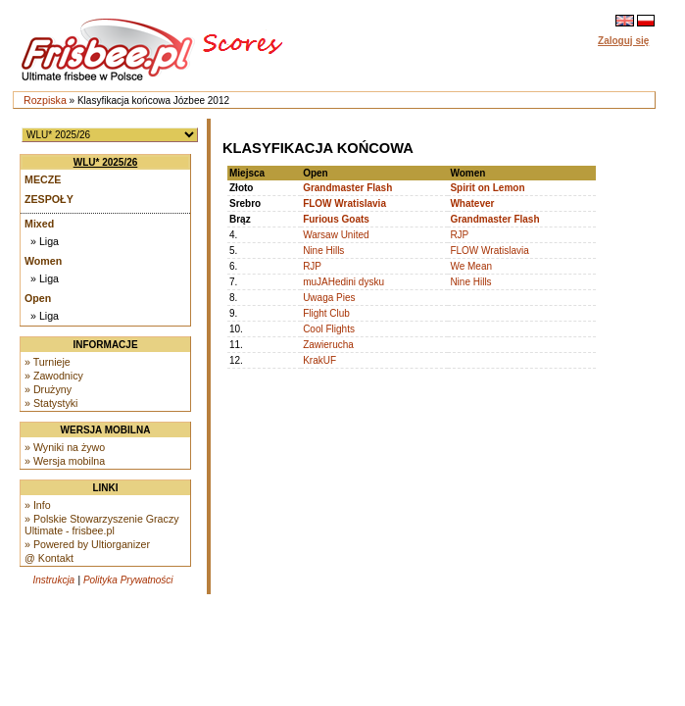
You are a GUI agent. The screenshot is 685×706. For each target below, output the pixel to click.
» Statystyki (50, 403)
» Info (37, 505)
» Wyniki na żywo (64, 447)
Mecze (42, 179)
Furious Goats (336, 219)
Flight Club (326, 313)
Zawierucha (328, 344)
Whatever (472, 203)
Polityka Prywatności (128, 580)
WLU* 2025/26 (105, 162)
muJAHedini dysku (343, 282)
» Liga (44, 241)
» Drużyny (48, 389)
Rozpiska (45, 100)
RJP (459, 234)
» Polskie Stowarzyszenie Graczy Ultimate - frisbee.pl (101, 524)
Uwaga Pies (329, 297)
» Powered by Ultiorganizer (87, 544)
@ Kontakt (48, 558)
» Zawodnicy (53, 375)
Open (37, 298)
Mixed (39, 223)
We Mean (471, 266)
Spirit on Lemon (487, 187)
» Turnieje (47, 362)
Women (43, 261)
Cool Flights (329, 329)
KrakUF (319, 360)
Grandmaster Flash (347, 187)
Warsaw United (335, 234)
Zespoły (48, 199)
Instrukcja (53, 580)
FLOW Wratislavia (344, 203)
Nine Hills (323, 250)
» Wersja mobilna (64, 461)
